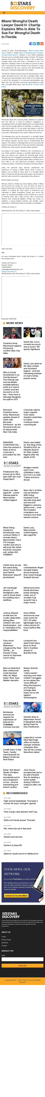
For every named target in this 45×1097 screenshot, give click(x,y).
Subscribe (22, 966)
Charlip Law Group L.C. (9, 271)
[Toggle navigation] (4, 12)
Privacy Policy (6, 940)
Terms (4, 937)
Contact (4, 945)
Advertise (5, 943)
